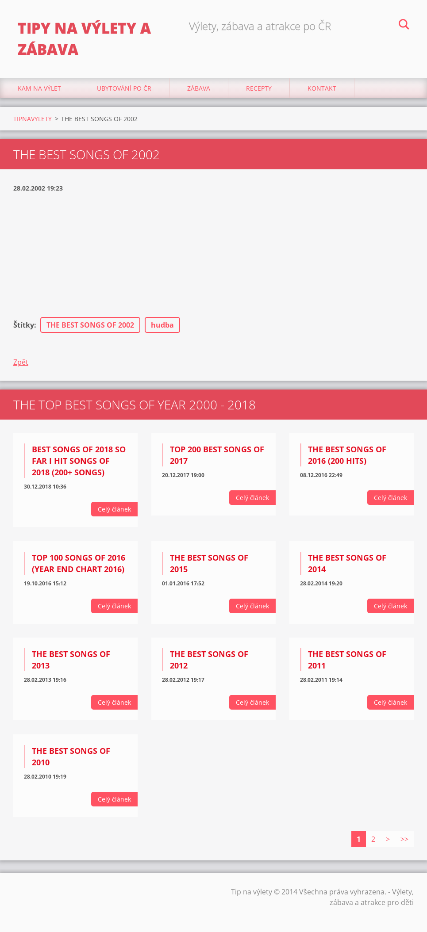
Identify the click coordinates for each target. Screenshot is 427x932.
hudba (162, 325)
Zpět (20, 362)
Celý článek (114, 509)
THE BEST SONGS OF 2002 (90, 325)
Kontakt (322, 88)
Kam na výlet (39, 88)
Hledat (404, 26)
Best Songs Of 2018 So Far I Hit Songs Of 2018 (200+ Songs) (79, 460)
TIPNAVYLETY (32, 119)
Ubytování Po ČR (124, 88)
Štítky (23, 325)
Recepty (259, 88)
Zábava (198, 88)
